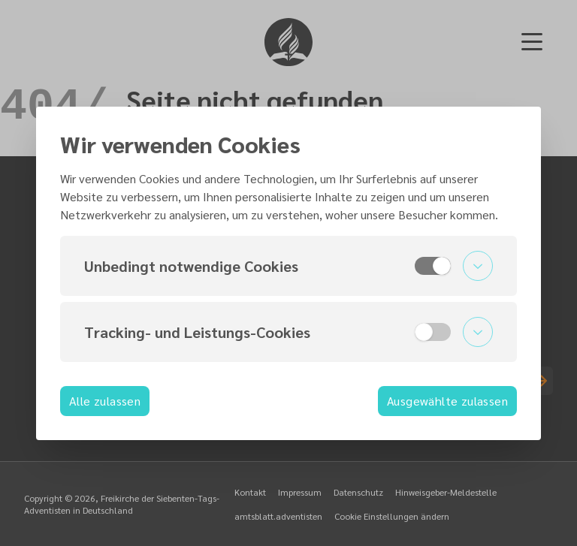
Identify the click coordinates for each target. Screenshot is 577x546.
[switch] (433, 266)
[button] (288, 266)
